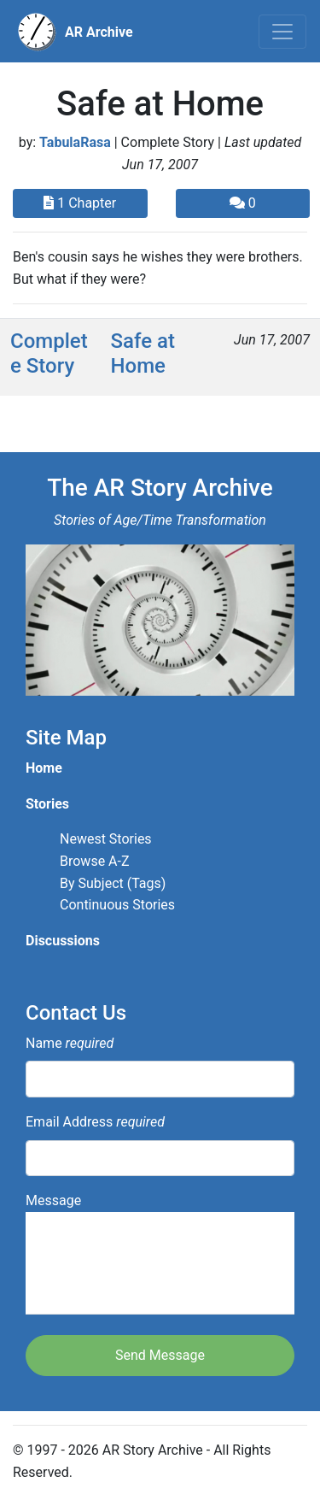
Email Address (95, 1122)
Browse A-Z (95, 861)
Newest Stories (106, 839)
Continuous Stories (117, 905)
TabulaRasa (75, 142)
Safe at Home (143, 353)
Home (44, 768)
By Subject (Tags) (113, 883)
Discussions (63, 940)
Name (69, 1043)
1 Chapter (80, 203)
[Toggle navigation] (282, 32)
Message (160, 1253)
